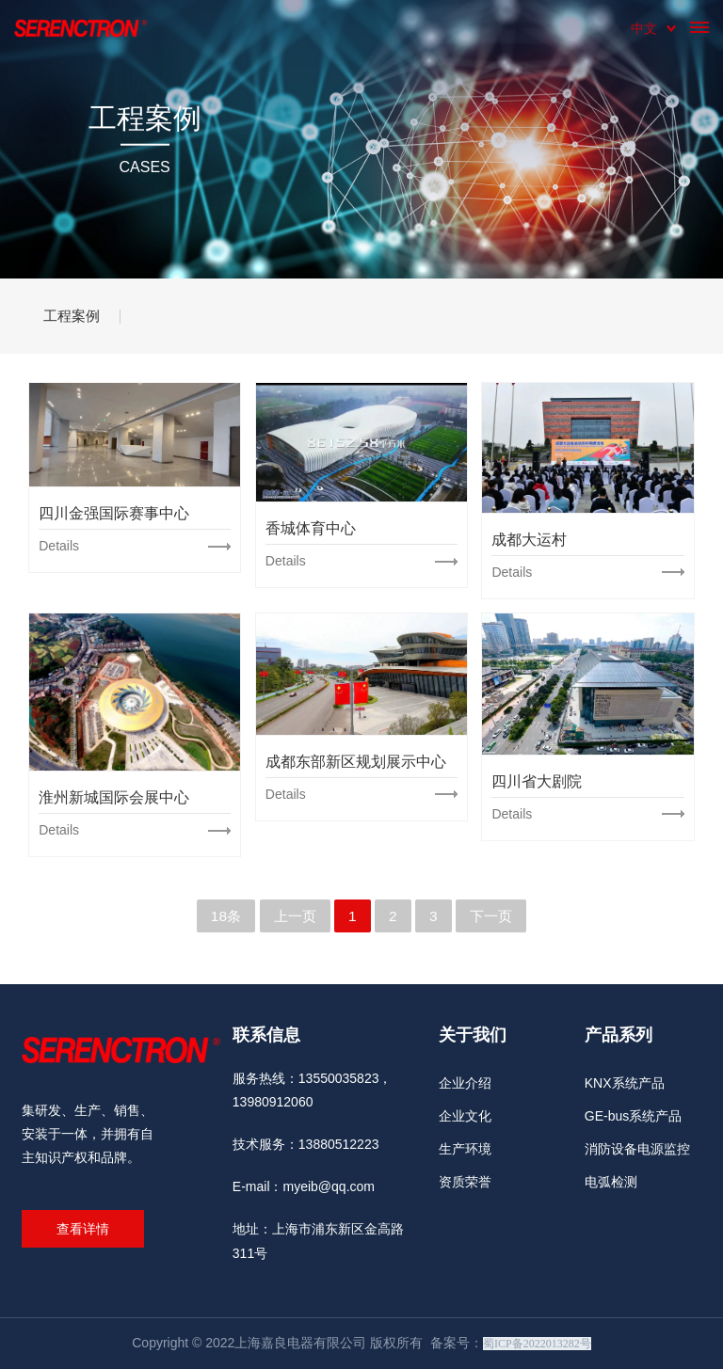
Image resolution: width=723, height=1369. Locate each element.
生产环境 (465, 1148)
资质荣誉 (465, 1181)
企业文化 (465, 1115)
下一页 (493, 916)
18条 (223, 916)
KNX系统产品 (625, 1082)
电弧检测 (611, 1181)
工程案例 (78, 316)
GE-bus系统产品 (633, 1115)
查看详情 (82, 1228)
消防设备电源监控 (637, 1148)
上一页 (293, 916)
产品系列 (618, 1035)
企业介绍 (465, 1082)
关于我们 (472, 1035)
